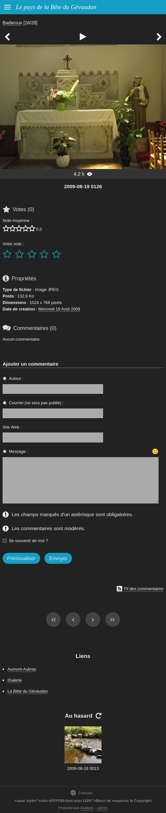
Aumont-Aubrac (21, 669)
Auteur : (16, 378)
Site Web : (12, 427)
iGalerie (14, 680)
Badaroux (12, 22)
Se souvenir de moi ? (28, 540)
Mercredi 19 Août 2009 (59, 309)
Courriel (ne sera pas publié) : (36, 402)
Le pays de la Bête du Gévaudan (56, 7)
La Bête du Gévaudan (27, 691)
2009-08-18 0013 (83, 768)
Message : (18, 451)
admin (103, 808)
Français (81, 793)
